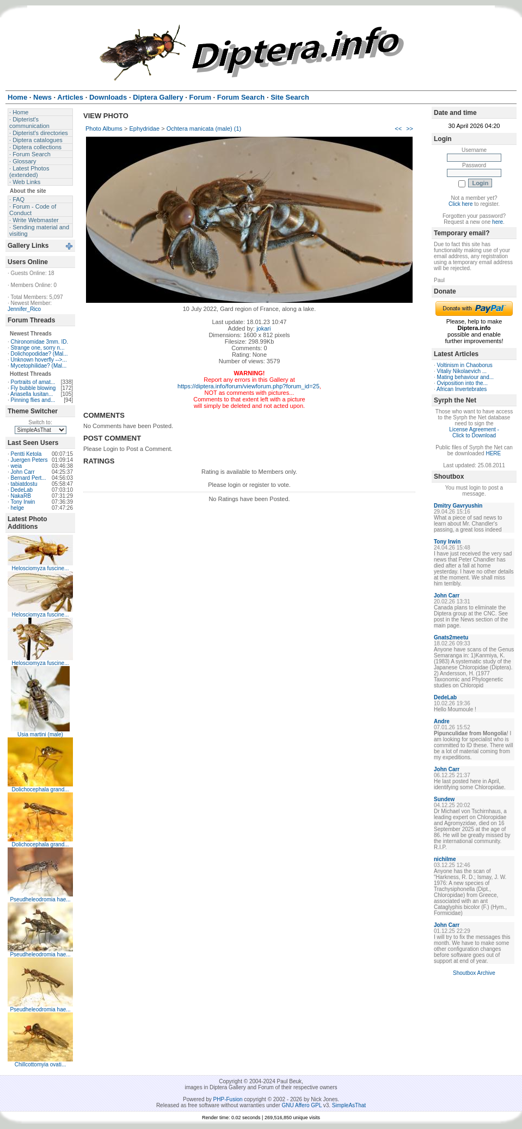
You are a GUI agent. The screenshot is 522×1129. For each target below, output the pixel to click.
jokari (263, 328)
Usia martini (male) (40, 734)
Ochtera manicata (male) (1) (204, 128)
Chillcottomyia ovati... (40, 1064)
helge (17, 508)
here (497, 222)
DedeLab (22, 490)
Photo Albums (103, 128)
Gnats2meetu (451, 637)
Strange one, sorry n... (38, 348)
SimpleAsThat (349, 1105)
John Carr (23, 472)
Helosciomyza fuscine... (40, 568)
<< (398, 128)
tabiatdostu (24, 484)
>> (409, 128)
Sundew (444, 799)
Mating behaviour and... (465, 377)
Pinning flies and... (33, 400)
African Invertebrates (462, 389)
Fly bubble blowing (33, 388)
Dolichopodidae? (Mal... (39, 354)
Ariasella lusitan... (31, 394)
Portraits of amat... (33, 382)
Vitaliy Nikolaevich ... (462, 371)
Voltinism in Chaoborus (465, 365)
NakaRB (21, 496)
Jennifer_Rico (24, 309)
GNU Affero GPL (302, 1105)
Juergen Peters (29, 460)
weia (16, 466)
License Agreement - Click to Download (474, 432)
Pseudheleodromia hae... (40, 899)
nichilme (445, 859)
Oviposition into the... (462, 383)
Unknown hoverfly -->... (39, 360)
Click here (460, 204)
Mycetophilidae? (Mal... (39, 366)
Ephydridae (144, 128)
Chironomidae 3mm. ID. (40, 342)
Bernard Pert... (28, 478)
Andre (442, 721)
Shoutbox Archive (474, 973)
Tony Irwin (22, 502)
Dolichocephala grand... (40, 789)
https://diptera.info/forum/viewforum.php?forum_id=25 (248, 386)
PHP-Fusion (228, 1099)
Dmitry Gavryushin (458, 506)
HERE (493, 453)
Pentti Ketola (26, 454)
